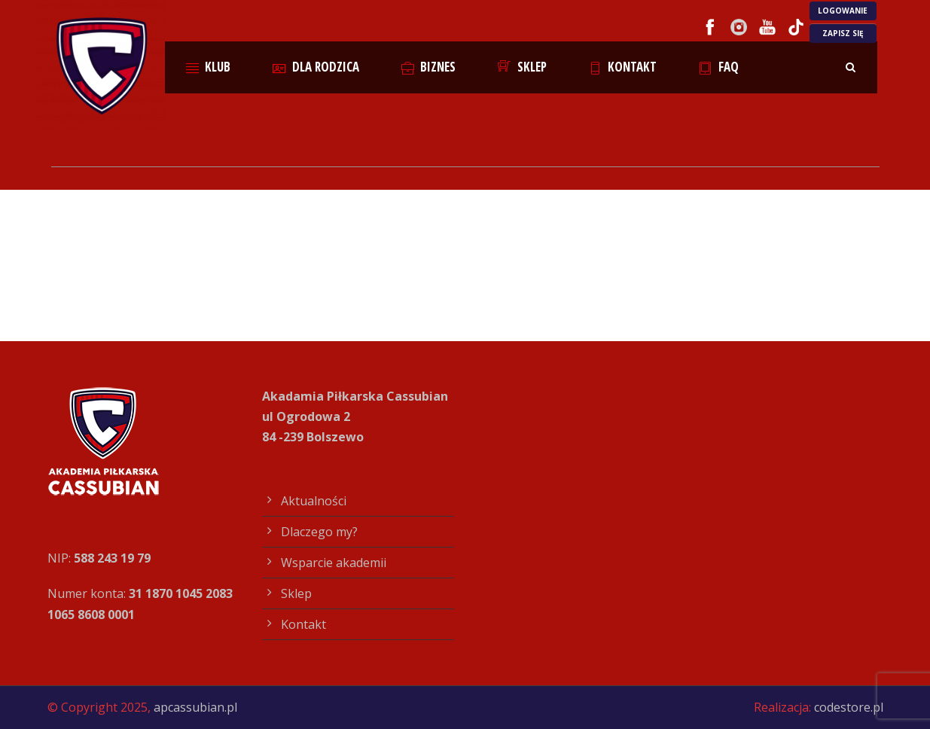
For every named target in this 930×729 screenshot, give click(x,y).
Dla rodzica (316, 66)
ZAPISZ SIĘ (843, 33)
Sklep (522, 66)
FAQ (719, 66)
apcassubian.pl (195, 707)
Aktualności (313, 501)
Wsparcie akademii (333, 562)
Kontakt (623, 66)
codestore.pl (848, 707)
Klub (208, 66)
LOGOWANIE (842, 10)
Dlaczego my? (319, 531)
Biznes (428, 66)
